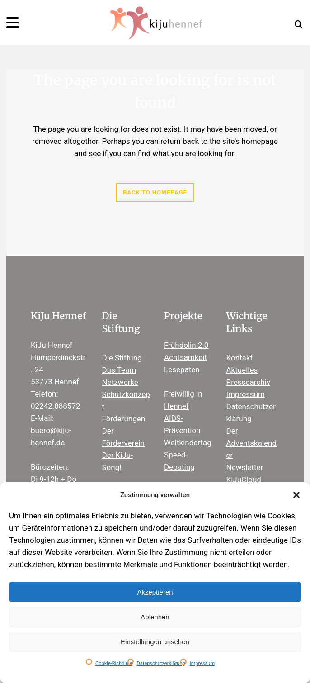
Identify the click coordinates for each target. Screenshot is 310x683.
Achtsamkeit (185, 357)
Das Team (119, 369)
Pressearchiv (248, 382)
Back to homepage (155, 192)
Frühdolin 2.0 (186, 345)
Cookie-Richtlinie (113, 663)
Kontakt (239, 357)
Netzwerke (120, 382)
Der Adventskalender (251, 443)
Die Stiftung (122, 357)
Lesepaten (182, 369)
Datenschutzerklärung (161, 663)
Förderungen (124, 418)
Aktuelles (242, 369)
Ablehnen (155, 617)
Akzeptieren (155, 592)
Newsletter (244, 467)
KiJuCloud (243, 479)
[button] (296, 494)
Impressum (202, 663)
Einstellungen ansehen (155, 642)
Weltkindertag (187, 442)
